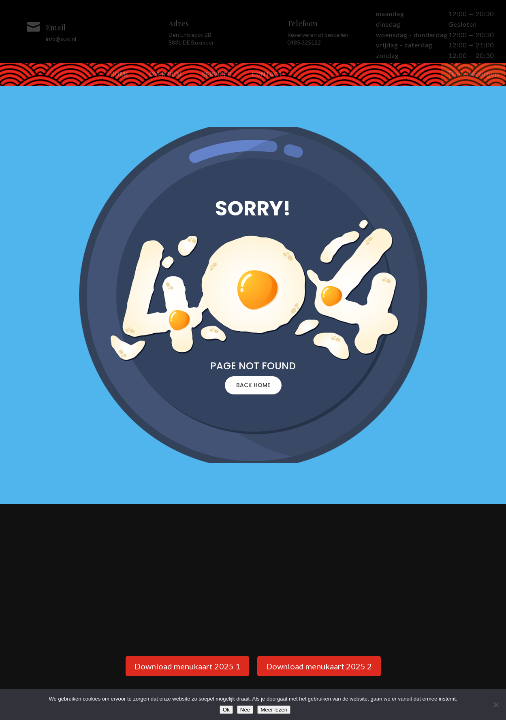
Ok (226, 710)
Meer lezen (273, 710)
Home (119, 75)
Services (216, 75)
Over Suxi (165, 75)
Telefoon (302, 23)
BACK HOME (253, 385)
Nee (245, 710)
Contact (267, 75)
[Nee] (496, 705)
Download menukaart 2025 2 (319, 666)
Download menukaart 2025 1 (187, 666)
